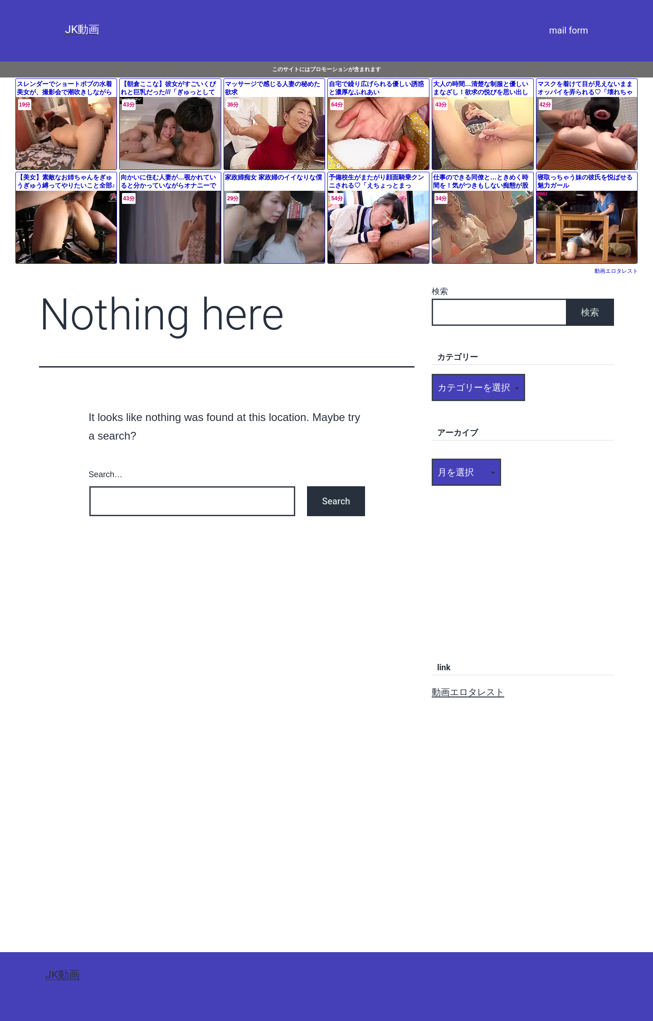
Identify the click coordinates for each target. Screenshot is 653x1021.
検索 (440, 291)
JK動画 (82, 29)
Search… (105, 474)
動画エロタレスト (616, 271)
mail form (568, 30)
